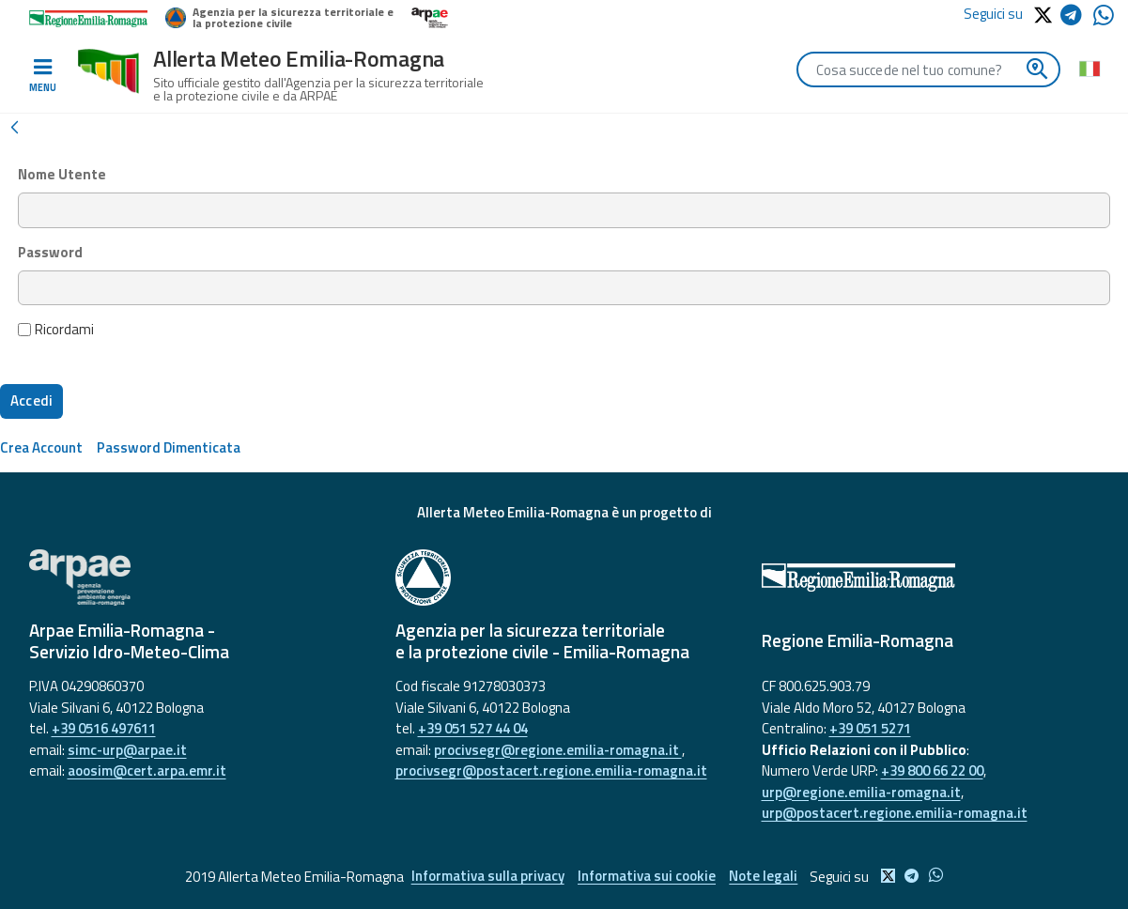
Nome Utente (62, 174)
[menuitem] (41, 447)
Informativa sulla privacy (487, 876)
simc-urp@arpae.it (127, 750)
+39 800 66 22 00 (932, 770)
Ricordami (56, 329)
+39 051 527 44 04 (473, 728)
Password (50, 252)
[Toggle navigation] (42, 76)
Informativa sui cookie (647, 876)
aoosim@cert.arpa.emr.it (147, 770)
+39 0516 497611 (104, 728)
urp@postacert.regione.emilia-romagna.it (895, 813)
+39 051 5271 (870, 728)
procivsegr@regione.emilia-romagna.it (558, 750)
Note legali (764, 876)
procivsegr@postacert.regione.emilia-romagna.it (551, 770)
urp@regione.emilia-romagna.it (861, 792)
